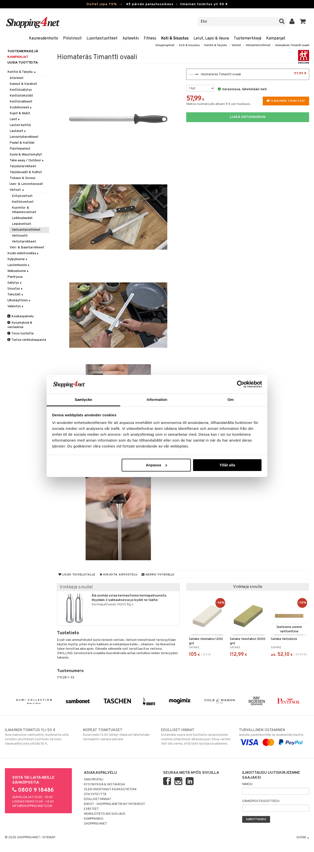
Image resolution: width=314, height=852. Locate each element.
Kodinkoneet (21, 107)
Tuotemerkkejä (247, 38)
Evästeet (91, 809)
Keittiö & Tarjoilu (215, 45)
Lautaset (18, 131)
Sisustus (15, 289)
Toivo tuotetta (20, 333)
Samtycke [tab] (83, 399)
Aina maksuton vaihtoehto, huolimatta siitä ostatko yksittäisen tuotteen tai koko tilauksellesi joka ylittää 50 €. (40, 737)
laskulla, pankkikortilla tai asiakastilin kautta (274, 736)
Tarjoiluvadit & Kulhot (26, 172)
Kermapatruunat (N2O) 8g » (112, 604)
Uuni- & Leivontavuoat (26, 184)
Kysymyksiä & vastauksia (19, 325)
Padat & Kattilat (22, 143)
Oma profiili (93, 780)
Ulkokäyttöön (19, 300)
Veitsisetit (20, 236)
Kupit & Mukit (20, 113)
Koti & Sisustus (175, 38)
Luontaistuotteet (102, 38)
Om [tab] (230, 399)
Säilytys (14, 283)
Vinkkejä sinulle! (76, 587)
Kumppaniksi (93, 819)
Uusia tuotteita (22, 63)
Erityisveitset (22, 196)
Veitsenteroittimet (258, 45)
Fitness (150, 38)
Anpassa (156, 465)
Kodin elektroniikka (23, 253)
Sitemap (48, 837)
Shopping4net (164, 45)
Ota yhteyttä (95, 794)
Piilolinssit (72, 38)
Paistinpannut (20, 149)
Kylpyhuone (17, 259)
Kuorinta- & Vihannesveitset (24, 210)
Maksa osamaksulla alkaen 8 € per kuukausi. (218, 104)
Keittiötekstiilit (21, 96)
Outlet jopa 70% (101, 4)
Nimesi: (247, 784)
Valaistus (15, 306)
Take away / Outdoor (27, 160)
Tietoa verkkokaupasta (26, 340)
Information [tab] (157, 399)
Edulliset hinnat (97, 799)
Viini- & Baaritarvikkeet (27, 247)
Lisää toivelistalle (76, 575)
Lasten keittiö (20, 125)
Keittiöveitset (23, 202)
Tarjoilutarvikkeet (23, 166)
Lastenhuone (18, 265)
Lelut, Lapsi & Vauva (211, 38)
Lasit (15, 119)
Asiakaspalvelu (20, 316)
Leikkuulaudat (22, 218)
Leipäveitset (21, 224)
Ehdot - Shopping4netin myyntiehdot (114, 804)
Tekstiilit (15, 294)
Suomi (302, 837)
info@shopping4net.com (32, 806)
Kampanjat (275, 38)
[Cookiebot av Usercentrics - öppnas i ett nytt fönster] (240, 384)
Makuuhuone (18, 271)
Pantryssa (15, 277)
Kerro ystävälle (158, 575)
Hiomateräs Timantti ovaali (292, 45)
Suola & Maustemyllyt (26, 155)
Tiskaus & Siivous (23, 178)
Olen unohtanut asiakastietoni (110, 789)
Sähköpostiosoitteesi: (261, 801)
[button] (303, 21)
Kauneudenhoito (43, 38)
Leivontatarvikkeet (24, 137)
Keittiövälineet (21, 102)
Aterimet (17, 78)
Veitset (236, 45)
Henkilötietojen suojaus (104, 814)
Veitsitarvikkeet (24, 242)
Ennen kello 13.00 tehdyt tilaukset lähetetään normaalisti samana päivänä (118, 734)
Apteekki (130, 38)
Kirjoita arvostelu (118, 575)
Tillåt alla (227, 465)
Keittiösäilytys (21, 90)
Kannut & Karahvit (23, 84)
